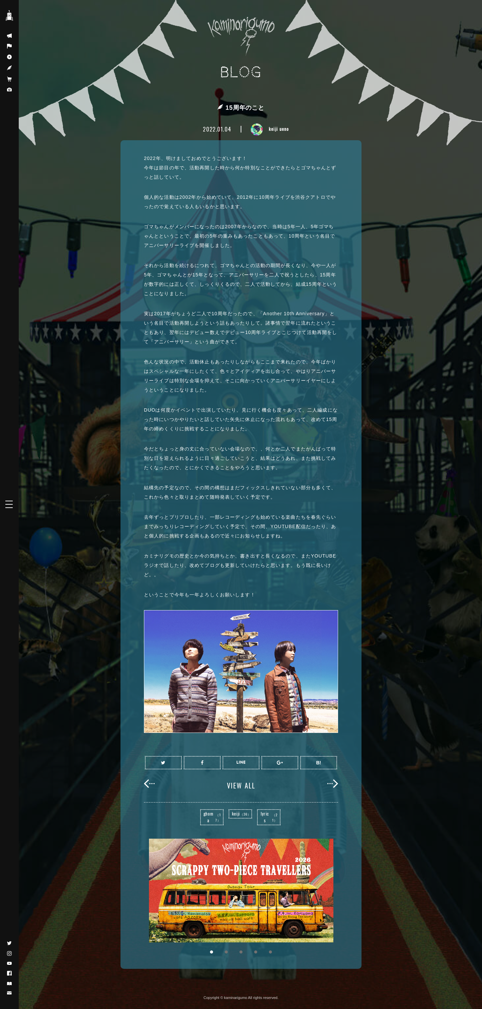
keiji (241, 813)
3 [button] (241, 952)
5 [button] (270, 952)
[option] (241, 890)
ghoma (213, 817)
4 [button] (255, 952)
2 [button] (226, 952)
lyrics (270, 817)
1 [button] (211, 952)
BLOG (241, 72)
